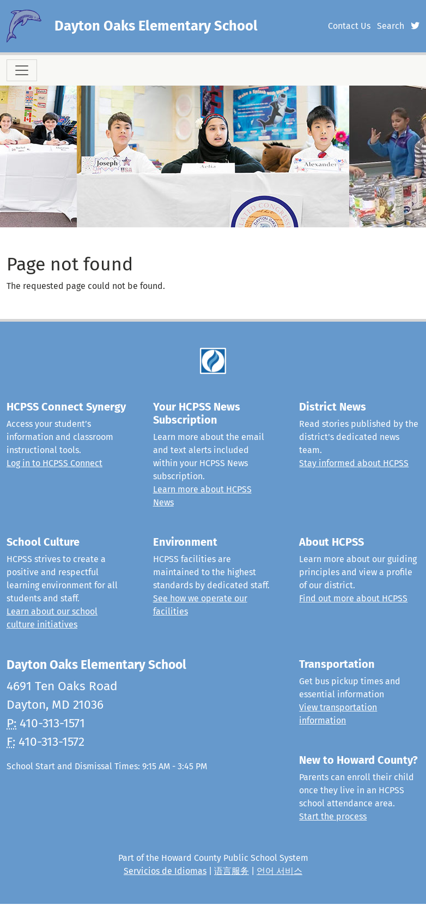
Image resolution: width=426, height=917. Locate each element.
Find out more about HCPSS (353, 598)
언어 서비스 (279, 871)
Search (390, 26)
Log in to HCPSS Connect (54, 463)
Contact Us (349, 26)
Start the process (333, 816)
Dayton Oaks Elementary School (156, 25)
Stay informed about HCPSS (354, 463)
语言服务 (231, 871)
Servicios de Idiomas (165, 871)
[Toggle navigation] (22, 70)
